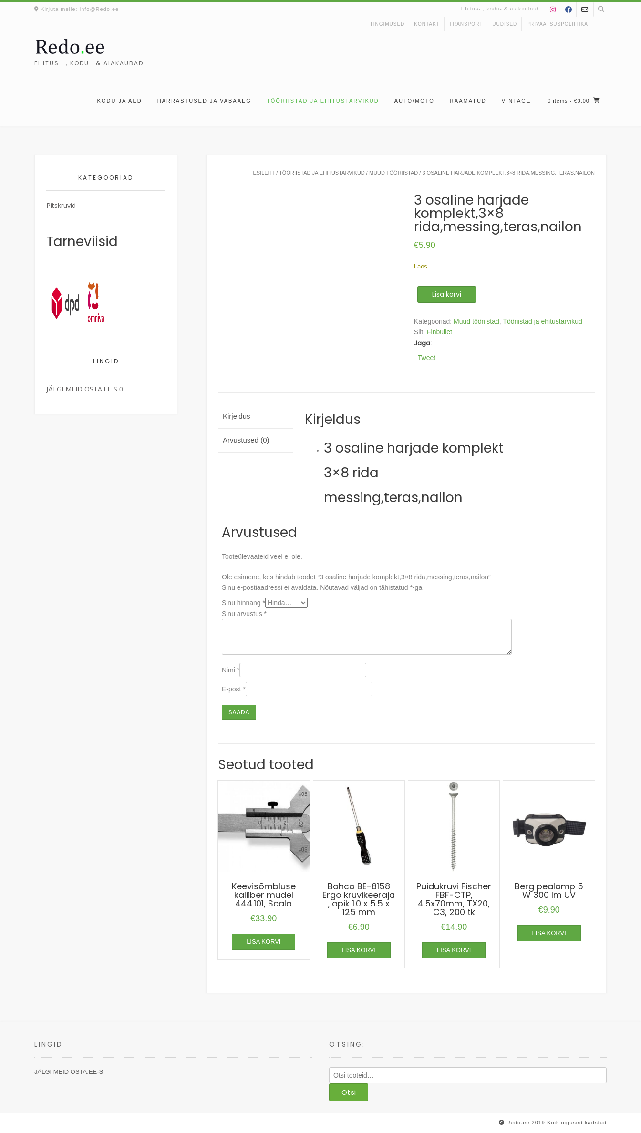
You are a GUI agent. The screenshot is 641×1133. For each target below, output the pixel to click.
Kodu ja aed (119, 100)
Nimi (230, 670)
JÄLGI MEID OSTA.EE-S (81, 388)
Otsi (348, 1092)
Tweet (426, 357)
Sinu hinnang (243, 603)
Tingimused (387, 24)
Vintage (516, 100)
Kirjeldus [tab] (236, 416)
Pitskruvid (61, 205)
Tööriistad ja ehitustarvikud (323, 100)
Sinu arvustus (244, 614)
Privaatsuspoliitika (557, 24)
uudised (504, 24)
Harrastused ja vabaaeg (204, 100)
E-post (234, 689)
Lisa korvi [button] (263, 941)
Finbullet (439, 332)
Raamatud (468, 100)
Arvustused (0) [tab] (246, 440)
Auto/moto (414, 100)
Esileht (264, 172)
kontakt (426, 24)
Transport (466, 24)
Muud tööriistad (393, 172)
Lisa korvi (446, 294)
